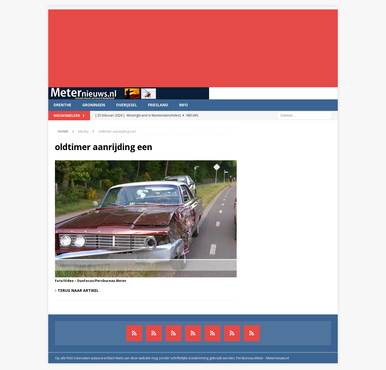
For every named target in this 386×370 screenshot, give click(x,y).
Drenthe (62, 104)
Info (183, 104)
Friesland (158, 104)
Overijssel (126, 104)
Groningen (93, 104)
